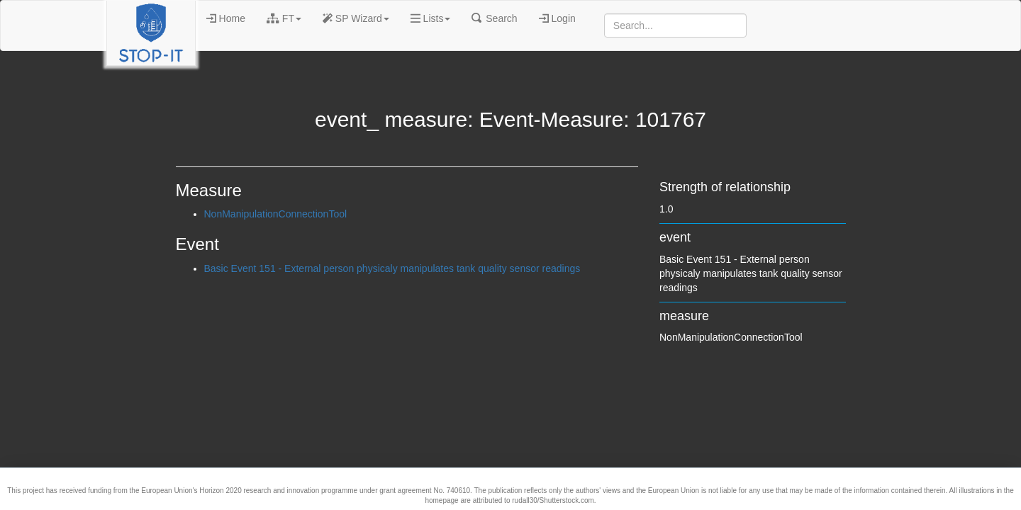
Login (557, 18)
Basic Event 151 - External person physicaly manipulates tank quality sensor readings (392, 268)
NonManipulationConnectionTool (275, 214)
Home (225, 18)
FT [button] (284, 18)
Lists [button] (431, 18)
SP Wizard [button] (356, 18)
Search (494, 18)
